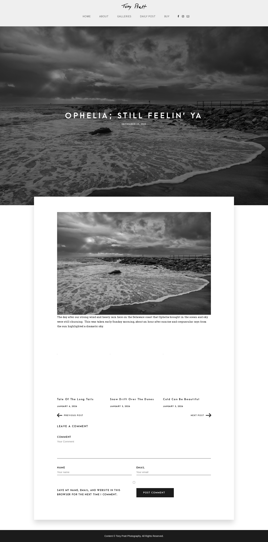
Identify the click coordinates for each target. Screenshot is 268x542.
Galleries (124, 16)
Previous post (73, 415)
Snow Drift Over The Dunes (132, 399)
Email (173, 470)
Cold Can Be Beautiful (181, 399)
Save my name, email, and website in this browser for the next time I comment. (88, 492)
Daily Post (148, 16)
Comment (134, 447)
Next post (197, 415)
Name (94, 470)
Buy (167, 16)
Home (87, 16)
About (104, 16)
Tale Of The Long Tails (75, 399)
